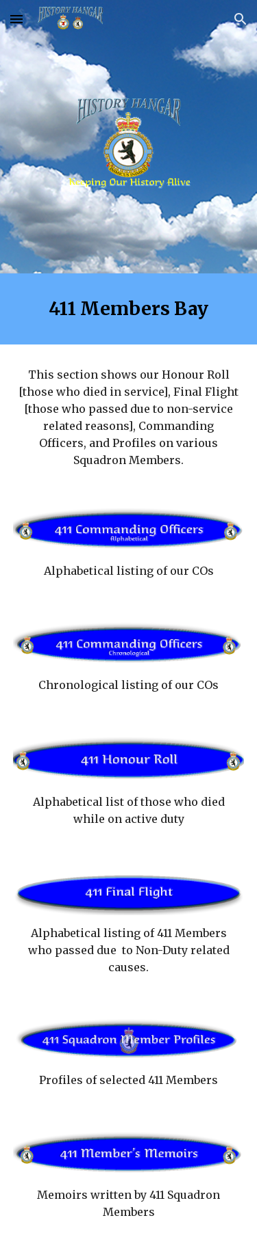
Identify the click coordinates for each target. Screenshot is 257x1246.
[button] (16, 19)
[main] (129, 309)
